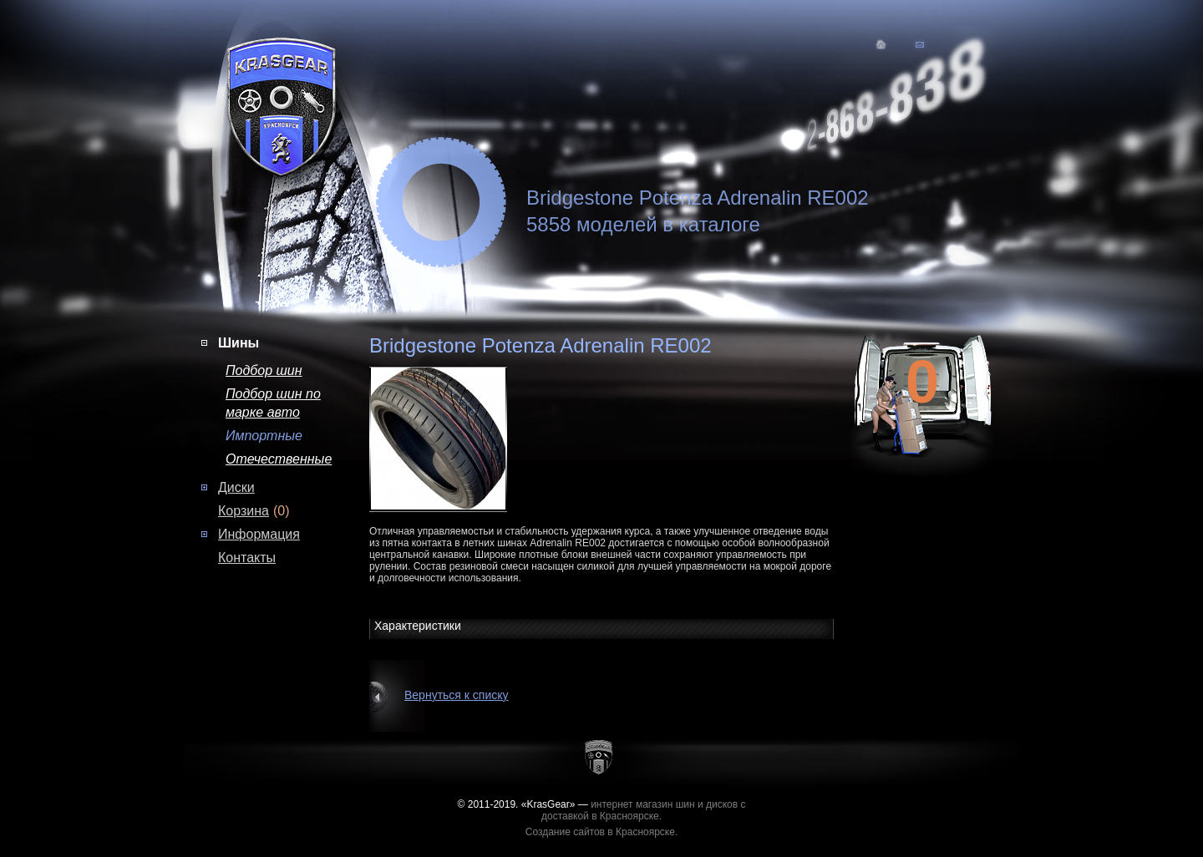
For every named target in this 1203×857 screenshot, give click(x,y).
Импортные (264, 435)
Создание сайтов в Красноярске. (601, 832)
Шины (238, 343)
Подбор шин (264, 370)
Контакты (247, 557)
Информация (259, 534)
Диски (236, 487)
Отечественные (279, 459)
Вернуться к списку (456, 695)
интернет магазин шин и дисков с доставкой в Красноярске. (643, 810)
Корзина (243, 511)
